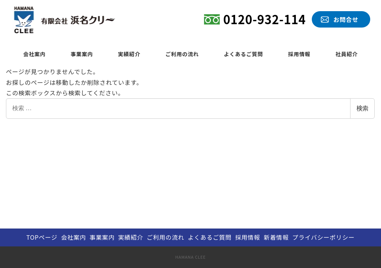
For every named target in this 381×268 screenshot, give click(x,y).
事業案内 (102, 237)
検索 (362, 108)
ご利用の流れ (165, 237)
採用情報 (247, 237)
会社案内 (73, 237)
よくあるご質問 (210, 237)
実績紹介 (130, 237)
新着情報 (276, 237)
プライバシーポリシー (323, 237)
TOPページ (42, 237)
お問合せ (345, 19)
